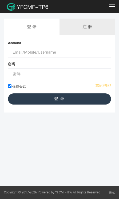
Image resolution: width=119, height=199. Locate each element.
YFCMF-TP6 (63, 192)
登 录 (32, 26)
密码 (11, 64)
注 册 (87, 26)
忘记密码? (103, 86)
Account (14, 43)
